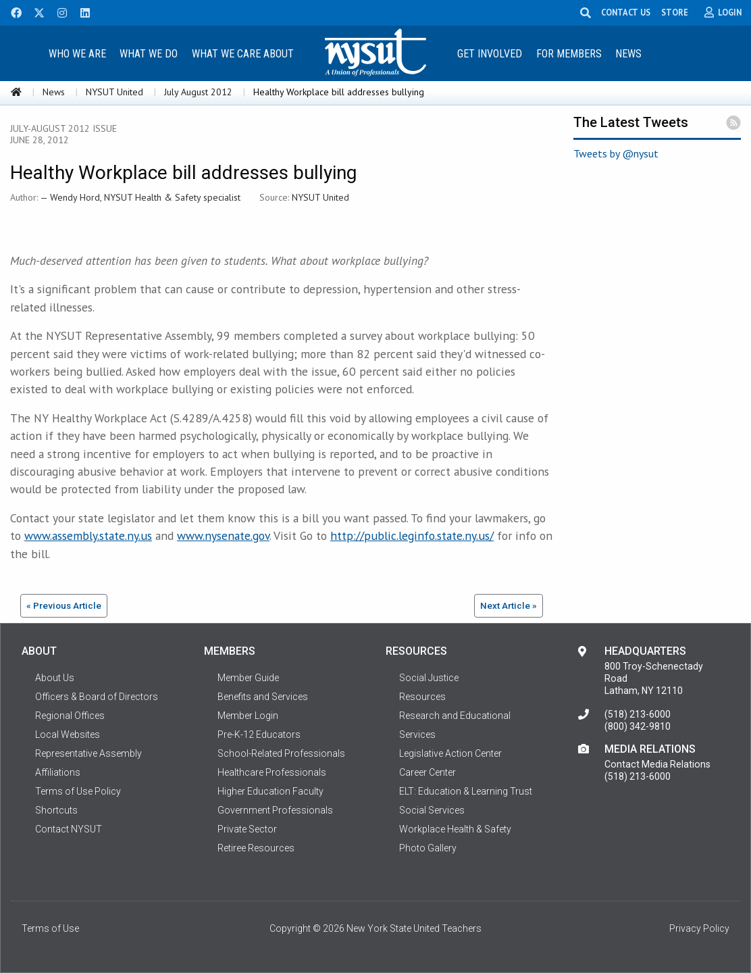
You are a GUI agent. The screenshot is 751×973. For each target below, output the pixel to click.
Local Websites (67, 734)
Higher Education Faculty (270, 791)
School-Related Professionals (281, 753)
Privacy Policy (699, 928)
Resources (422, 696)
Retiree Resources (255, 848)
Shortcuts (56, 810)
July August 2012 (198, 92)
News (628, 53)
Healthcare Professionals (271, 772)
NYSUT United (114, 92)
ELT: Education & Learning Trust (465, 791)
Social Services (432, 810)
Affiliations (57, 772)
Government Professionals (275, 810)
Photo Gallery (428, 848)
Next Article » (508, 605)
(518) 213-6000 (637, 714)
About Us (54, 677)
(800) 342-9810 (637, 726)
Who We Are (77, 53)
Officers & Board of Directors (96, 696)
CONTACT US (627, 12)
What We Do (149, 53)
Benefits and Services (262, 696)
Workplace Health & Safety (455, 829)
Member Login (247, 715)
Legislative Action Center (450, 753)
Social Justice (429, 677)
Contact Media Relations (657, 764)
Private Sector (247, 829)
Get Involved (489, 53)
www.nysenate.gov (223, 535)
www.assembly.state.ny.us (88, 535)
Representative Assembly (88, 753)
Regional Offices (70, 715)
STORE (676, 12)
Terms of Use (50, 928)
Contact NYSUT (68, 829)
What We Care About (243, 53)
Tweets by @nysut (615, 153)
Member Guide (248, 677)
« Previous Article (63, 605)
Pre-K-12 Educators (259, 734)
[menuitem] (77, 53)
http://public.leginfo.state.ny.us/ (412, 535)
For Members (569, 53)
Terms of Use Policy (78, 791)
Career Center (427, 772)
